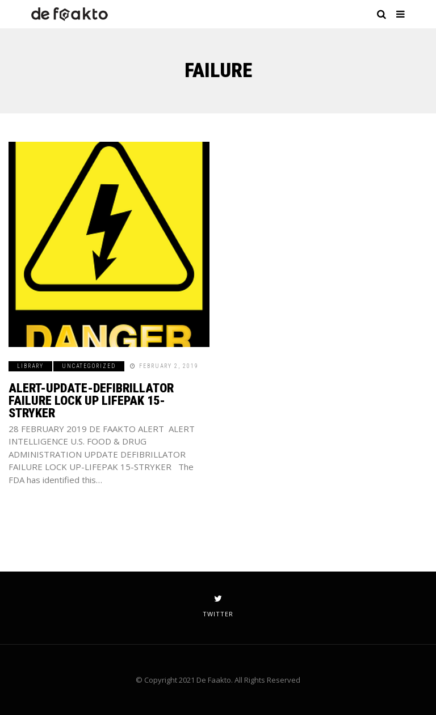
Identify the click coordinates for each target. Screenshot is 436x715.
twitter (218, 606)
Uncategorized (89, 366)
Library (30, 366)
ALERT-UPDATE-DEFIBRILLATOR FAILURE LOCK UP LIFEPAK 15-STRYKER (91, 400)
